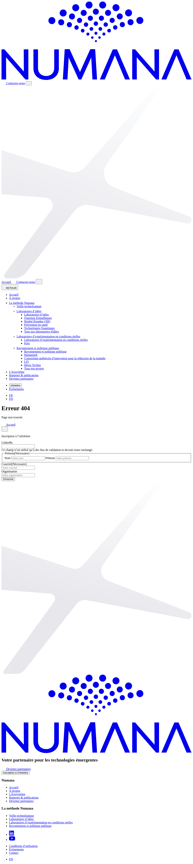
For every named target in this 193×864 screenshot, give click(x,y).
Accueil (7, 282)
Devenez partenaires (21, 378)
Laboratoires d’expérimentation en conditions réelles (50, 336)
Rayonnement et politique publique (39, 348)
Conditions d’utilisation (23, 846)
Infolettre (15, 385)
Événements (16, 389)
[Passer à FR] (11, 395)
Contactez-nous (13, 83)
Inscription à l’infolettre (15, 772)
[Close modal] (39, 281)
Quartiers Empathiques (38, 318)
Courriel (14, 464)
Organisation (9, 471)
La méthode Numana (23, 303)
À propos (14, 298)
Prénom (50, 458)
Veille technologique (29, 306)
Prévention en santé (36, 324)
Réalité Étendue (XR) (37, 321)
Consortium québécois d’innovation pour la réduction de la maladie (65, 358)
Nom (8, 458)
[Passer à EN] (11, 398)
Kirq (27, 343)
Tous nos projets (34, 368)
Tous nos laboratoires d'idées (41, 331)
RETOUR (10, 287)
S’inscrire (8, 479)
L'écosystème (17, 794)
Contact (13, 852)
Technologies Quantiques (39, 328)
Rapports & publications (23, 375)
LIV (26, 361)
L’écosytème (16, 371)
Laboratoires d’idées (30, 311)
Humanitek (31, 355)
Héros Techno (32, 365)
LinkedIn (7, 442)
